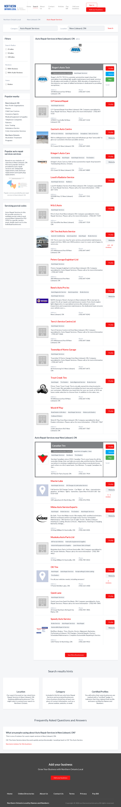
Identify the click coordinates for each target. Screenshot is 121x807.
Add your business (75, 7)
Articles (61, 6)
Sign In (91, 5)
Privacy (83, 793)
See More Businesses (76, 655)
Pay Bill (67, 7)
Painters (8, 122)
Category (14, 29)
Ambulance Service (12, 128)
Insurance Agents (12, 114)
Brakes (10, 84)
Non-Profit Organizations (14, 105)
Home (29, 6)
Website (111, 74)
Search (35, 6)
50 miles (11, 53)
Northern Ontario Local (12, 20)
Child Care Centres (12, 111)
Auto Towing (10, 125)
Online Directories (26, 793)
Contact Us (51, 7)
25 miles (11, 49)
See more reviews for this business (19, 744)
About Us (42, 7)
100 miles (11, 57)
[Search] (110, 28)
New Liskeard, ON (33, 20)
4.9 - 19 (109, 246)
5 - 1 (108, 496)
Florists (8, 108)
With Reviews (13, 69)
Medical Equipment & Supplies (16, 117)
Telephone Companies (13, 120)
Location (63, 29)
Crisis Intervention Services (15, 131)
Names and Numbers (40, 803)
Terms (72, 793)
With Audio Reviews (15, 73)
